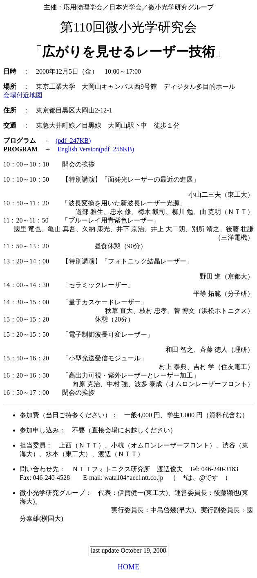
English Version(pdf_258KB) (95, 149)
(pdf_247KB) (73, 140)
